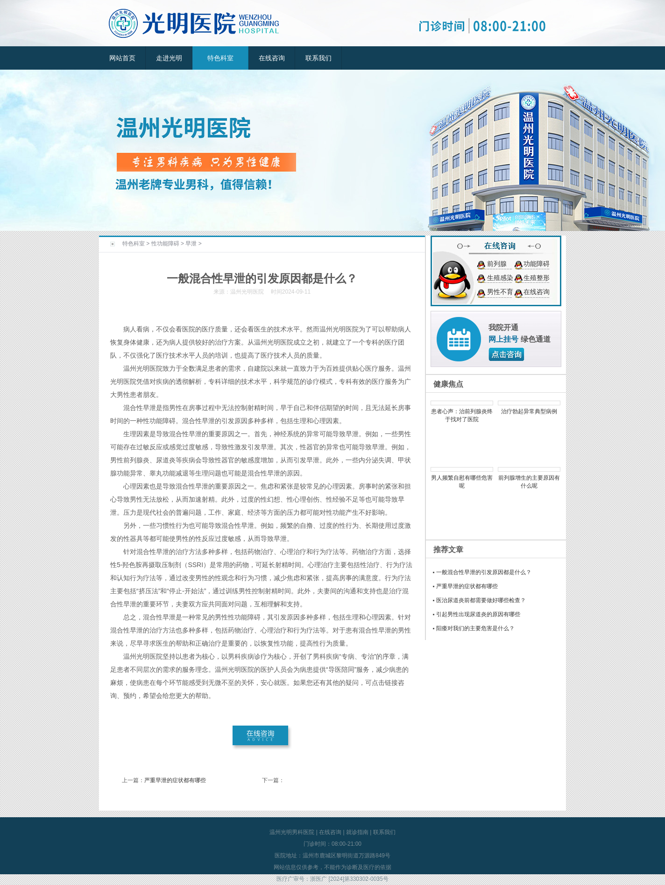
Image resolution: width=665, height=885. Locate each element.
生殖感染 (500, 277)
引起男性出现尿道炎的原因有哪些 (478, 614)
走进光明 (169, 58)
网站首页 (122, 58)
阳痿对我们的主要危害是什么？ (475, 628)
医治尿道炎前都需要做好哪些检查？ (481, 600)
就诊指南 (357, 832)
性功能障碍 (165, 243)
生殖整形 (537, 277)
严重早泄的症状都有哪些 (175, 780)
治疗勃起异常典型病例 (529, 411)
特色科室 (220, 58)
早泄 (191, 243)
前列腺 (497, 263)
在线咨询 (272, 58)
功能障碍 (537, 263)
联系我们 (318, 58)
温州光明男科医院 (291, 832)
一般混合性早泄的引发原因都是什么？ (483, 572)
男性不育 (500, 291)
